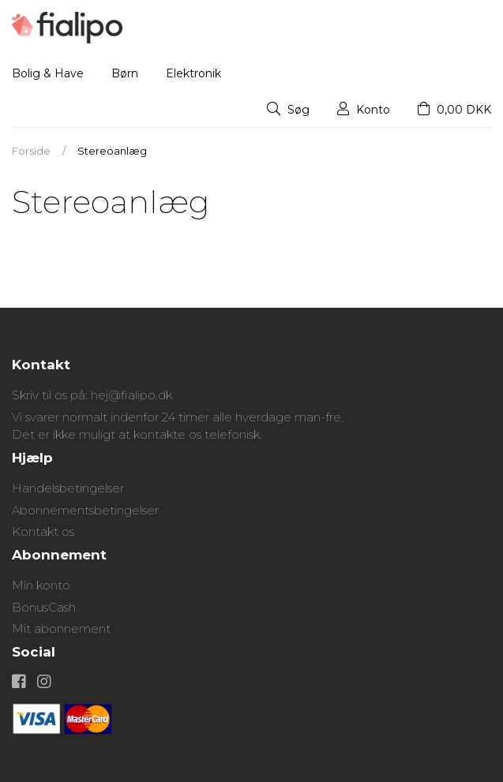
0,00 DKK (454, 110)
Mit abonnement (61, 628)
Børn (124, 73)
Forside (31, 150)
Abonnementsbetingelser (85, 510)
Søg (288, 110)
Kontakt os (43, 531)
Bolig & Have (48, 73)
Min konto (41, 585)
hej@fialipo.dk (131, 394)
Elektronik (193, 73)
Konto (363, 110)
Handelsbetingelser (68, 488)
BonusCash (44, 607)
